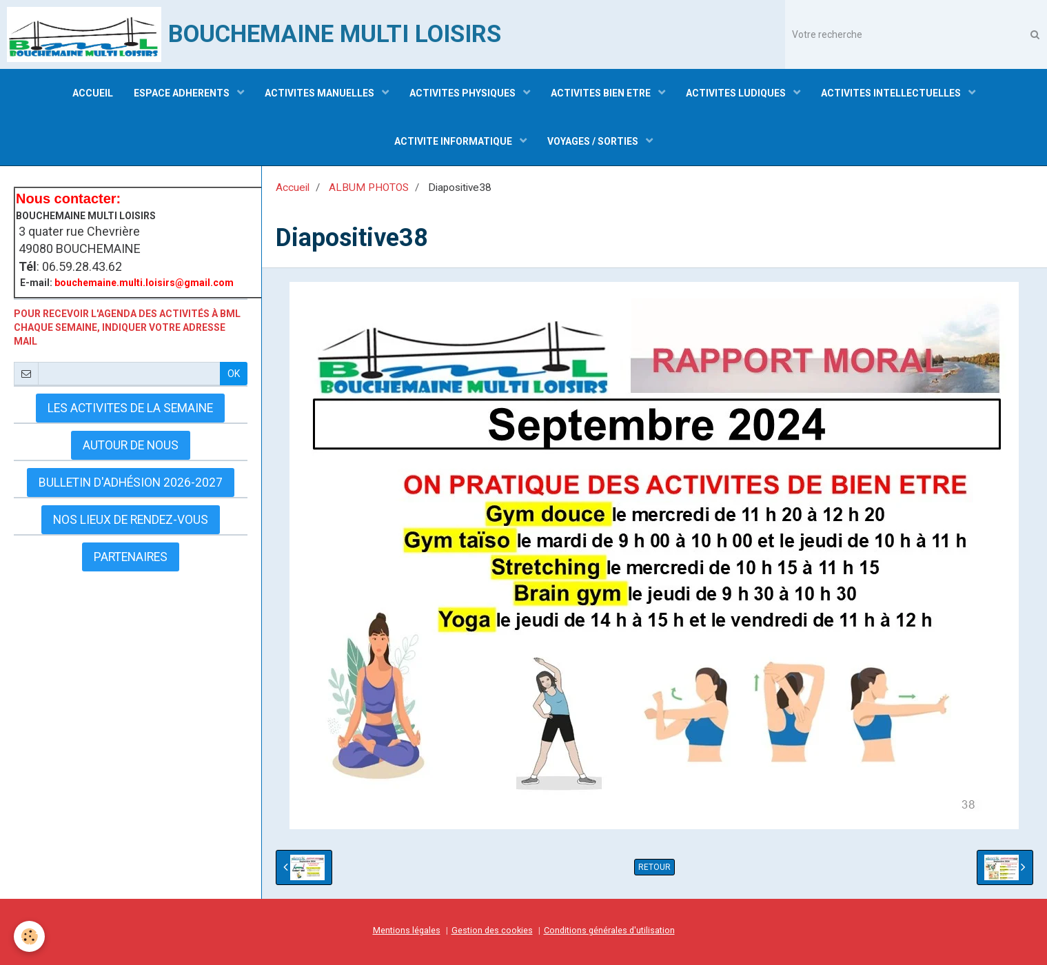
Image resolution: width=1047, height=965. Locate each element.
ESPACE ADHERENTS (183, 93)
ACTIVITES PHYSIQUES (463, 93)
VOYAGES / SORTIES (593, 141)
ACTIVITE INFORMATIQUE (454, 141)
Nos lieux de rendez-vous (130, 520)
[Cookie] (29, 936)
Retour (654, 867)
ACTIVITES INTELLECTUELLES (892, 93)
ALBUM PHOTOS (369, 187)
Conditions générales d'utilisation (609, 930)
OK (233, 373)
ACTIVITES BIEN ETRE (602, 93)
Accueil (292, 187)
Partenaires (130, 557)
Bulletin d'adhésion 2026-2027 (131, 482)
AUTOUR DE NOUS (131, 445)
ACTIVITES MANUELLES (320, 93)
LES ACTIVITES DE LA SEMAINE (130, 408)
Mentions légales (406, 930)
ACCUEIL (92, 93)
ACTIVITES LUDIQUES (737, 93)
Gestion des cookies (492, 930)
